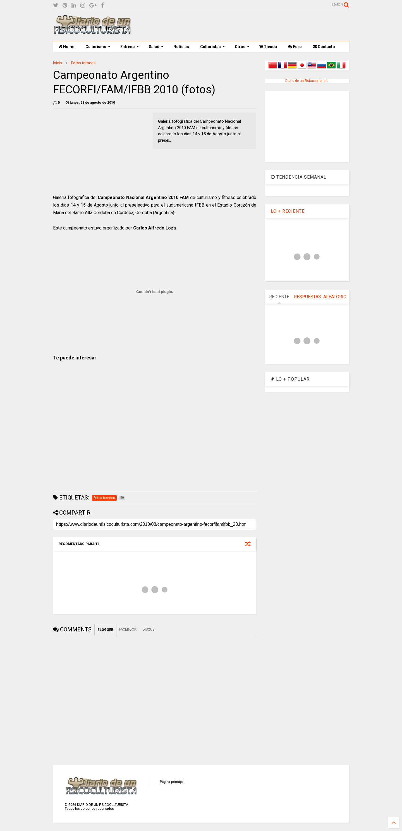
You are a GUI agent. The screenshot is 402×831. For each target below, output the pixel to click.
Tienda (268, 46)
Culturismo (98, 46)
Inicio (57, 63)
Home (66, 46)
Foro (295, 46)
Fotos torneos (83, 63)
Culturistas (212, 46)
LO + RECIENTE (288, 211)
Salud (156, 46)
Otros (242, 46)
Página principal (172, 782)
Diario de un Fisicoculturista (307, 81)
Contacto (324, 46)
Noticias (181, 46)
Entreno (129, 46)
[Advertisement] (247, 25)
